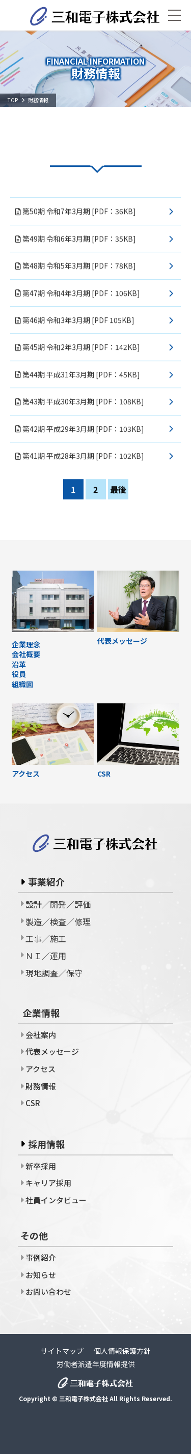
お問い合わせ (48, 1291)
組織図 (22, 684)
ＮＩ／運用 (45, 955)
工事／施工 (45, 938)
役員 (19, 674)
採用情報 (46, 1143)
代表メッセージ (52, 1051)
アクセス (40, 1068)
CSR (32, 1102)
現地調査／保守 (54, 973)
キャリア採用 (48, 1182)
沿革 (19, 664)
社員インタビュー (56, 1200)
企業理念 (26, 644)
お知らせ (40, 1274)
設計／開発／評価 (58, 904)
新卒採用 (40, 1166)
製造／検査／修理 (58, 921)
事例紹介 (40, 1257)
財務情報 (40, 1086)
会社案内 (40, 1034)
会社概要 (26, 654)
